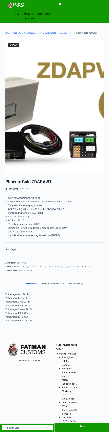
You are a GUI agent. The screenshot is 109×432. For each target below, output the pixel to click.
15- (29, 267)
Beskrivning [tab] (31, 284)
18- (19, 267)
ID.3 (69, 267)
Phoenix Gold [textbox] (26, 428)
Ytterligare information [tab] (53, 284)
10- (41, 267)
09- (37, 267)
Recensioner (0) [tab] (76, 284)
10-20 (24, 267)
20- (33, 267)
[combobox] (27, 428)
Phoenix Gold (83, 267)
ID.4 (74, 267)
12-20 (56, 267)
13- (45, 267)
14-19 (50, 267)
